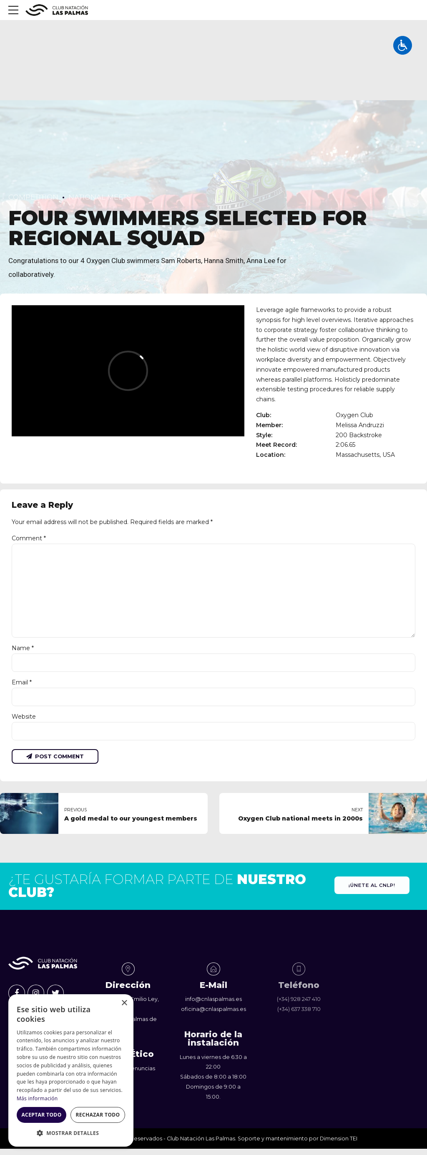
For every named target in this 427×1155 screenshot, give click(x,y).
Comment (29, 538)
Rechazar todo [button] (97, 1114)
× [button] (124, 1003)
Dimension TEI (338, 1139)
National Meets (99, 197)
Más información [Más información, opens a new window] (37, 1098)
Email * (22, 683)
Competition (33, 197)
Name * (23, 648)
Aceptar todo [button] (41, 1114)
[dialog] (70, 1070)
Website (24, 717)
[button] (71, 1133)
